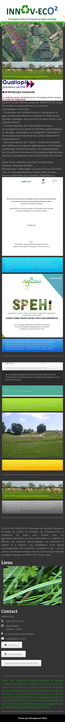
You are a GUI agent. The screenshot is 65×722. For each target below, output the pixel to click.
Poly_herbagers (13, 654)
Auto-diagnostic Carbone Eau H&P (21, 663)
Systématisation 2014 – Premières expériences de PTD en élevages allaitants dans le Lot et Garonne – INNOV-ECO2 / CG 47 (32, 465)
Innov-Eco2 (12, 644)
